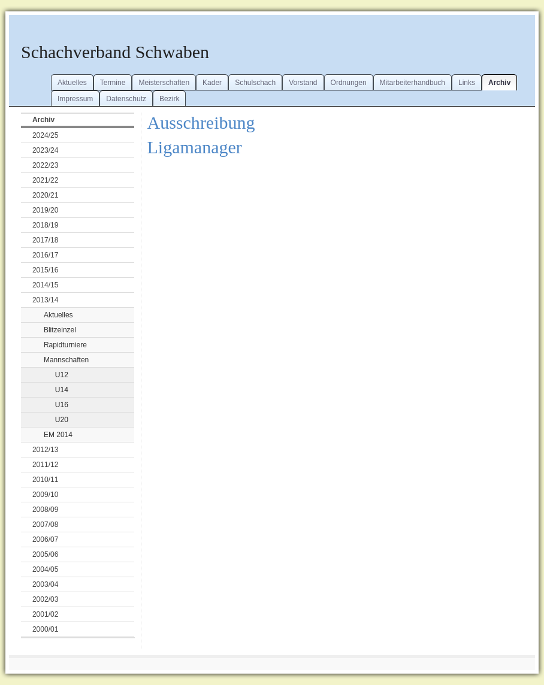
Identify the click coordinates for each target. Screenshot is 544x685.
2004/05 (45, 569)
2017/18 (45, 240)
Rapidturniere (65, 345)
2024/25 (45, 135)
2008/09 (45, 509)
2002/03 (45, 599)
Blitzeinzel (60, 330)
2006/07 (45, 539)
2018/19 (45, 225)
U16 (61, 405)
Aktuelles (72, 82)
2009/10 (45, 494)
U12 (61, 375)
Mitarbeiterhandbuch (412, 82)
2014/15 (45, 285)
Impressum (75, 99)
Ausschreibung (201, 122)
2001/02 (45, 614)
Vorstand (303, 82)
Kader (212, 82)
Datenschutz (126, 99)
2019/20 (45, 210)
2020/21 (45, 195)
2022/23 (45, 165)
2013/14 (45, 300)
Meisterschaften (163, 82)
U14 (61, 390)
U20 (61, 420)
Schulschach (255, 82)
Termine (113, 82)
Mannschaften (66, 360)
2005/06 (45, 554)
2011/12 (45, 464)
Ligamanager (194, 147)
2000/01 (45, 629)
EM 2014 (58, 435)
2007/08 (45, 524)
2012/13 (45, 449)
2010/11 (45, 479)
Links (466, 82)
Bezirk (169, 99)
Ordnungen (349, 82)
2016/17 (45, 255)
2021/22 (45, 180)
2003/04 (45, 584)
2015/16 (45, 270)
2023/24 (45, 150)
